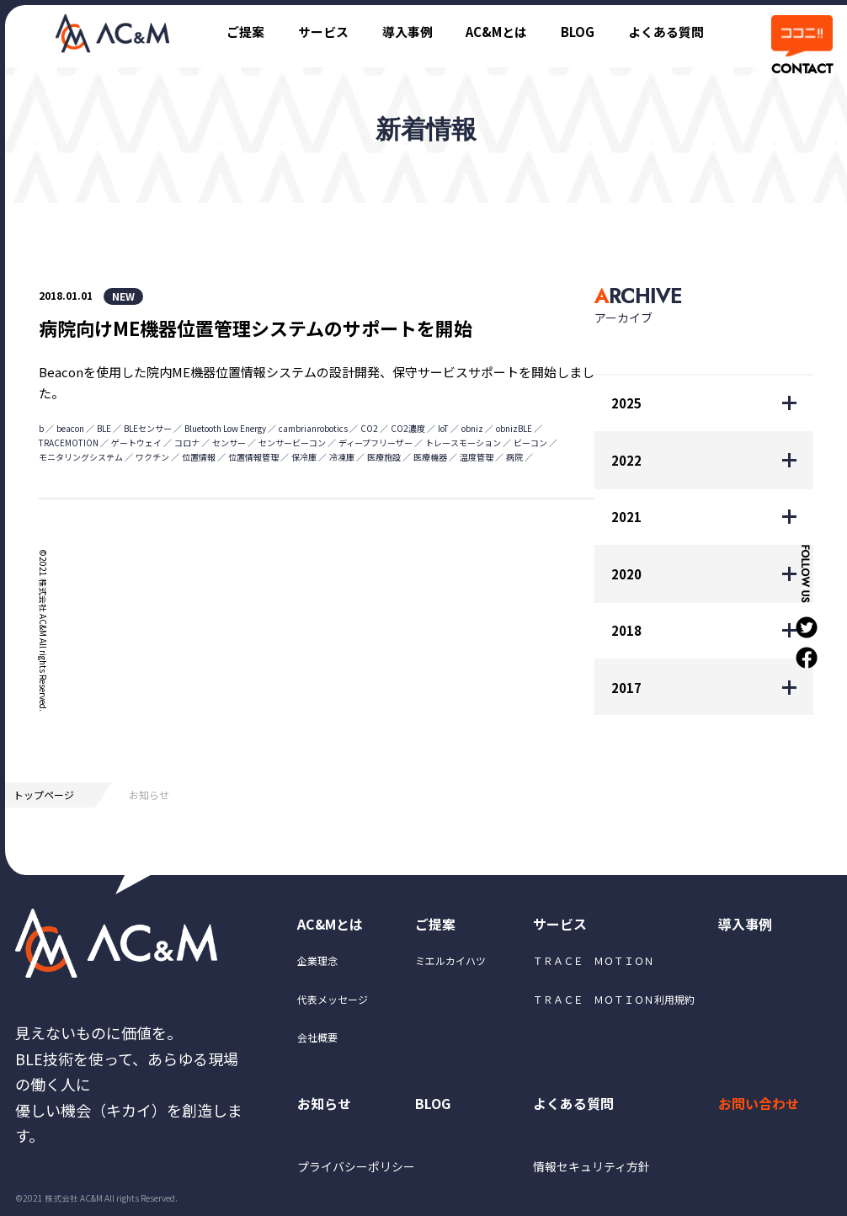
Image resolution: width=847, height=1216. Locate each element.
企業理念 (317, 961)
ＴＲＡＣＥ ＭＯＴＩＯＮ (593, 961)
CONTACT (800, 69)
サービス (321, 31)
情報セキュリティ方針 (591, 1167)
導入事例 (406, 31)
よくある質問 (666, 31)
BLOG (577, 31)
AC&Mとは (496, 31)
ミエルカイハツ (450, 961)
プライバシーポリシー (356, 1167)
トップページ (43, 794)
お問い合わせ (758, 1104)
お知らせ (324, 1104)
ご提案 (244, 31)
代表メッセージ (332, 999)
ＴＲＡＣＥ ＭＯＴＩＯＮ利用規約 (614, 999)
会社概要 (317, 1037)
